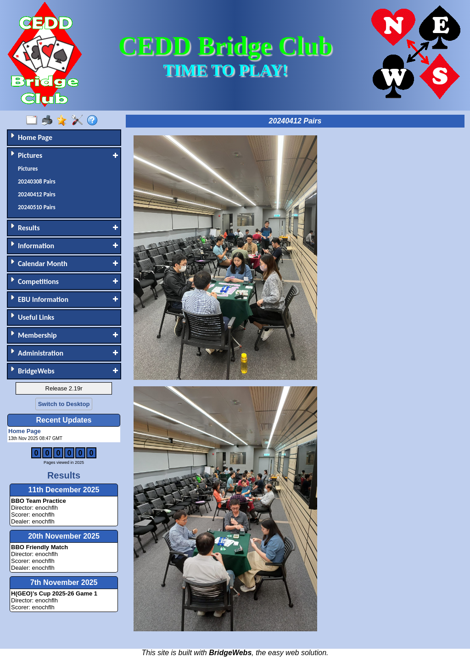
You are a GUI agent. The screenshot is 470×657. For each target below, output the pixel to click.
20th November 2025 (64, 536)
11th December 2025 (64, 490)
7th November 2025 (64, 582)
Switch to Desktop (64, 404)
